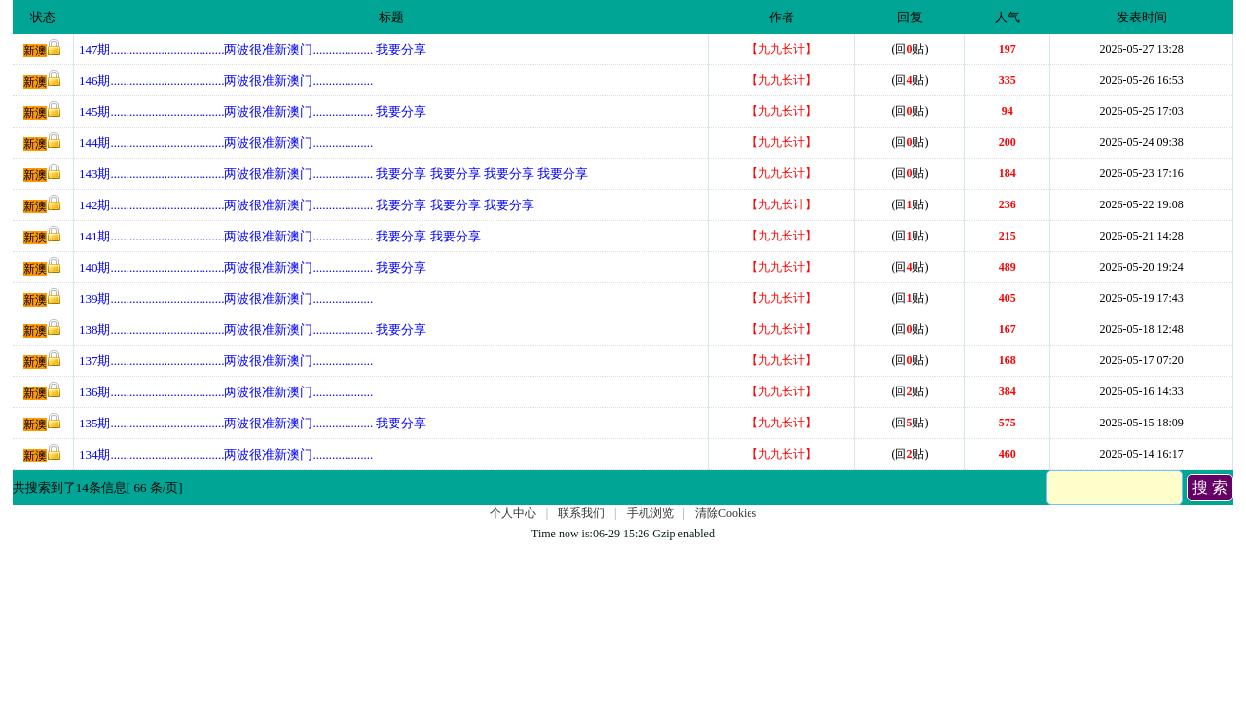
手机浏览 (650, 513)
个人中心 (513, 513)
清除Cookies (725, 513)
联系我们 (581, 513)
